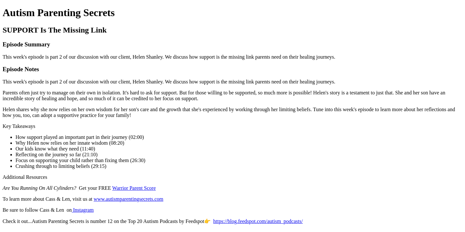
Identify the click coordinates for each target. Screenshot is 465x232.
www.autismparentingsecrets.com (128, 199)
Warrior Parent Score (134, 188)
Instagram (83, 210)
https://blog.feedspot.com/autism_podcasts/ (258, 221)
